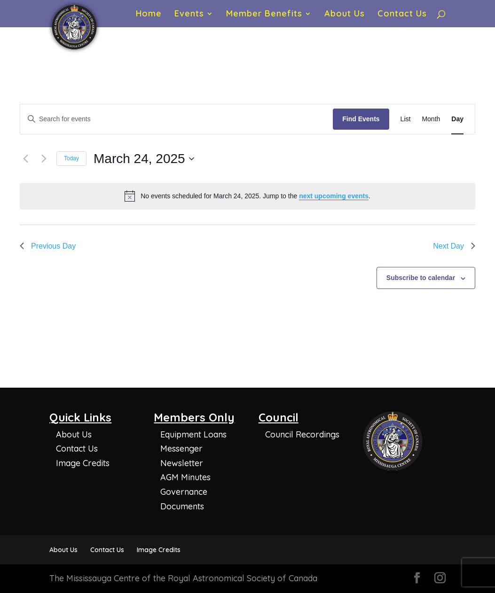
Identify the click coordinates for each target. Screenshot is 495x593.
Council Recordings (302, 434)
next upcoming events (334, 196)
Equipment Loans (193, 434)
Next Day (454, 246)
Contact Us (402, 14)
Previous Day (48, 246)
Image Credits (83, 463)
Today (71, 158)
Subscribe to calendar (420, 277)
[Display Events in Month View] (431, 119)
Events (189, 14)
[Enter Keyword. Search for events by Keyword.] (176, 119)
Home (149, 14)
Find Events (360, 119)
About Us (344, 14)
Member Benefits (264, 14)
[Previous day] (25, 158)
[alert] (247, 196)
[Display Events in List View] (406, 119)
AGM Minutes (185, 477)
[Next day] (43, 158)
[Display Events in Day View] (457, 119)
